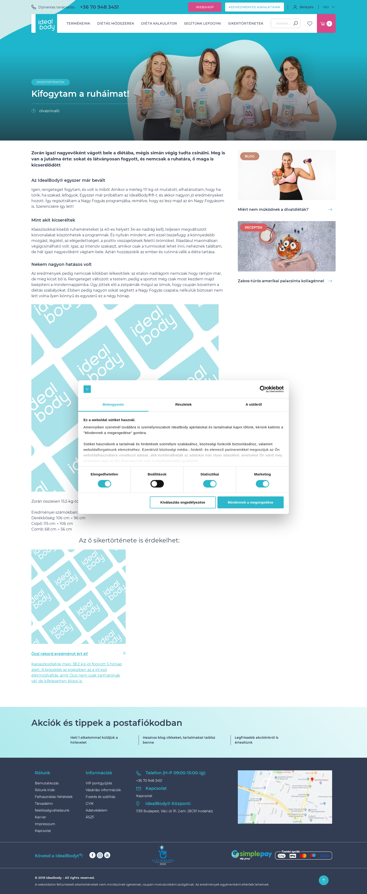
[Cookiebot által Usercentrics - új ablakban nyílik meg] (263, 389)
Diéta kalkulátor (159, 23)
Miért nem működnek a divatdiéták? (285, 209)
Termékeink (78, 23)
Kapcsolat (43, 831)
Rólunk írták (45, 790)
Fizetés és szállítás (100, 797)
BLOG (250, 156)
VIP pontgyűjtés (99, 783)
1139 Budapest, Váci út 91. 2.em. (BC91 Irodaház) (174, 811)
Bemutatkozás (47, 783)
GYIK (90, 803)
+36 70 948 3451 (99, 7)
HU (329, 7)
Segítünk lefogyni (202, 23)
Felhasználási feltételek (54, 797)
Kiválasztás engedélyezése (182, 502)
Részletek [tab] (183, 405)
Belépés (303, 7)
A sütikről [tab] (254, 405)
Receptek (253, 227)
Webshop (205, 7)
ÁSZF (90, 817)
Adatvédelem (96, 810)
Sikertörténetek (245, 23)
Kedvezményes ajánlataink (254, 7)
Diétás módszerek (115, 23)
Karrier (40, 817)
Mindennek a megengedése (250, 502)
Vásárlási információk (103, 790)
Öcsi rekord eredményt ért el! (59, 654)
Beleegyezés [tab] (113, 405)
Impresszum (45, 824)
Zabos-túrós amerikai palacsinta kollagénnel (285, 281)
